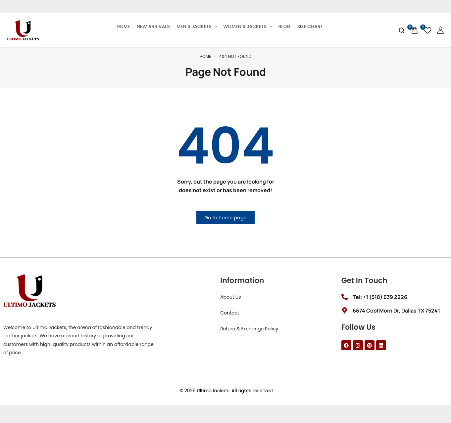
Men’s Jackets (196, 26)
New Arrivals (153, 26)
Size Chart (310, 26)
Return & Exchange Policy (249, 333)
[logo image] (23, 29)
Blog (284, 26)
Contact (229, 318)
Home (123, 26)
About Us (230, 302)
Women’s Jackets (247, 26)
